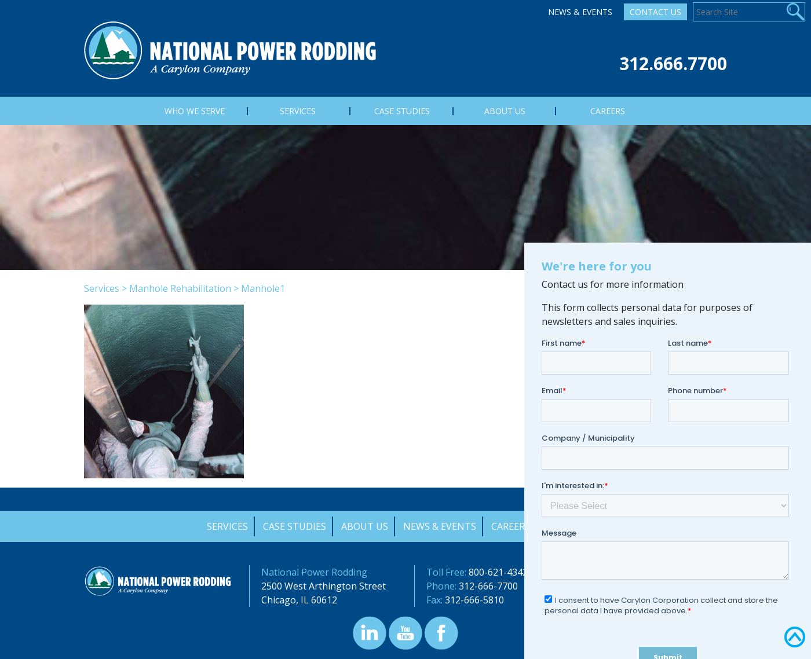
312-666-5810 (474, 600)
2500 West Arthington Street (323, 586)
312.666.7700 (673, 63)
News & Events (580, 11)
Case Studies (294, 526)
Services (101, 288)
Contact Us (655, 11)
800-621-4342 (498, 572)
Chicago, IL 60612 (299, 600)
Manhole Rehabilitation (180, 288)
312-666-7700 (488, 586)
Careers (510, 526)
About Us (364, 526)
